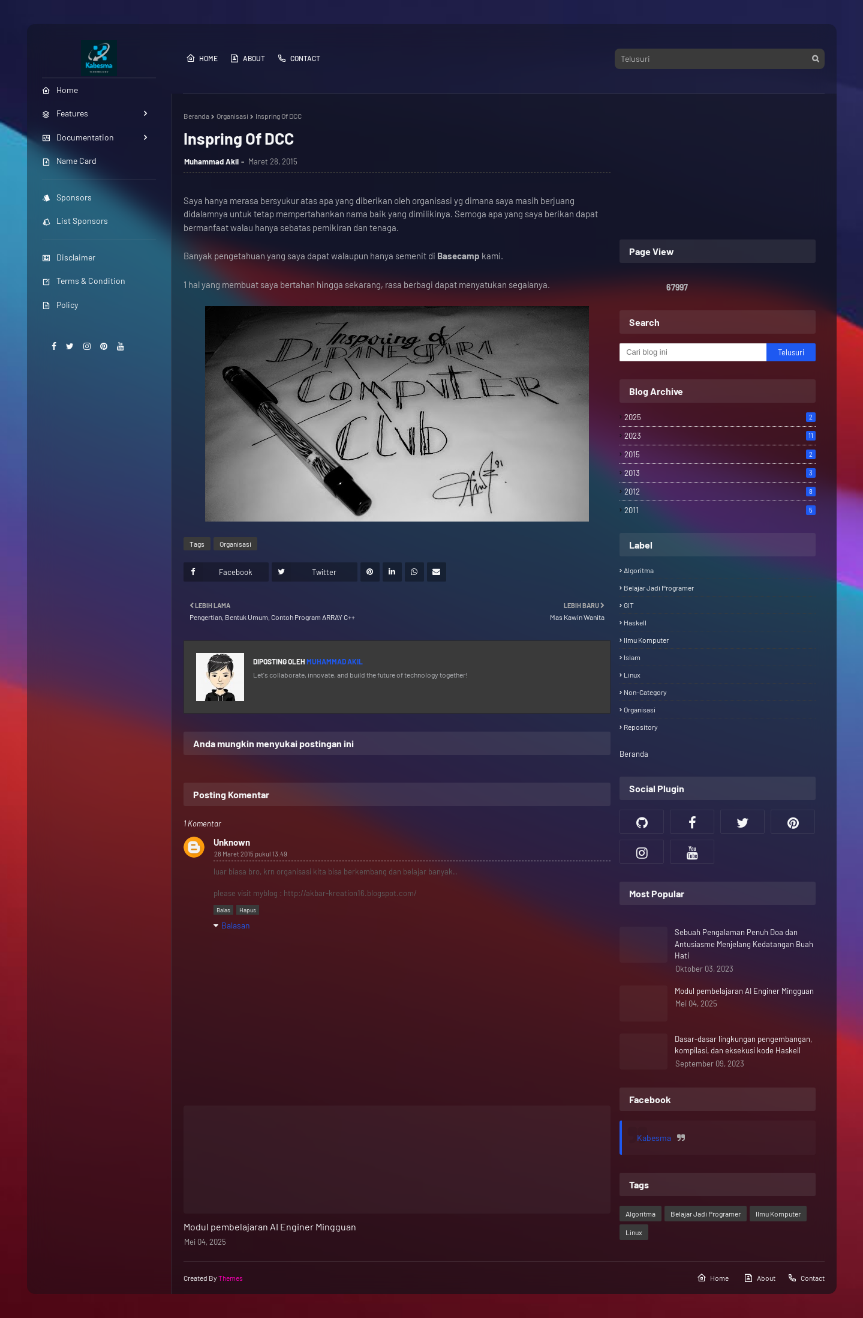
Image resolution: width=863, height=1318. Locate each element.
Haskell (635, 622)
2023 (719, 436)
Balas (223, 909)
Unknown (232, 842)
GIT (629, 605)
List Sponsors (75, 220)
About (247, 58)
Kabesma (654, 1138)
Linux (632, 674)
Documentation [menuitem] (78, 137)
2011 (719, 510)
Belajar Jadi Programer (659, 587)
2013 (719, 473)
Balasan (235, 925)
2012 (719, 491)
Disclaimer (68, 257)
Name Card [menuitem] (69, 160)
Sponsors (67, 197)
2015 (719, 454)
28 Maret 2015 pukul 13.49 (250, 854)
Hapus (247, 909)
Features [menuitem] (65, 113)
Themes (230, 1278)
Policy (60, 304)
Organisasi (232, 116)
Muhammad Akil (211, 161)
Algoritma (639, 570)
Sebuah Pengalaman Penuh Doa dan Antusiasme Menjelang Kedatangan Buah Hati (744, 943)
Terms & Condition (83, 280)
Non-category (645, 692)
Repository (641, 727)
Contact (298, 58)
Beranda (196, 116)
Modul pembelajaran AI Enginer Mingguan (270, 1226)
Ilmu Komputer (646, 640)
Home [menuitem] (60, 90)
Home (202, 58)
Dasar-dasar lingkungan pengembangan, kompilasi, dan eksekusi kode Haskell (743, 1045)
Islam (632, 657)
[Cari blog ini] (693, 352)
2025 (719, 417)
